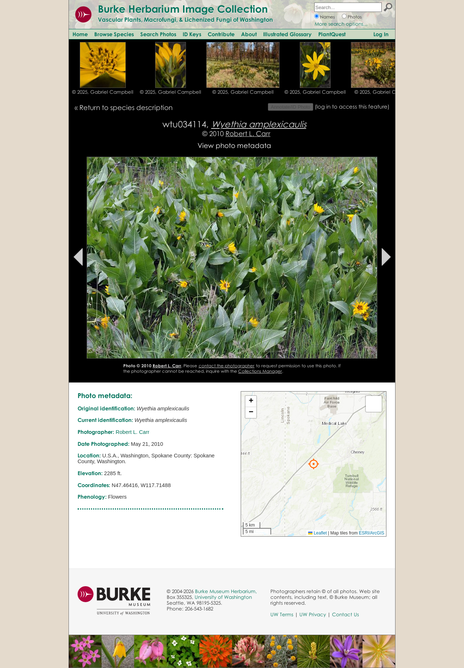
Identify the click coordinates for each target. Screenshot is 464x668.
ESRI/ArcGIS (371, 533)
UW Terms (281, 614)
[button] (313, 464)
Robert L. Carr (247, 133)
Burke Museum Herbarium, (226, 591)
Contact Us (345, 614)
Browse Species (114, 34)
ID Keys (192, 34)
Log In (381, 34)
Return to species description (126, 107)
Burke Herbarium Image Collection (183, 9)
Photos (355, 17)
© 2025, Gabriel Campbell (102, 92)
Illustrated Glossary (287, 34)
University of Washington (223, 597)
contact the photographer (227, 365)
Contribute (221, 34)
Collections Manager (260, 371)
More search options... (341, 24)
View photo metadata (234, 145)
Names (327, 17)
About (249, 34)
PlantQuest (331, 34)
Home (80, 34)
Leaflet (317, 533)
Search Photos (158, 34)
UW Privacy (312, 614)
